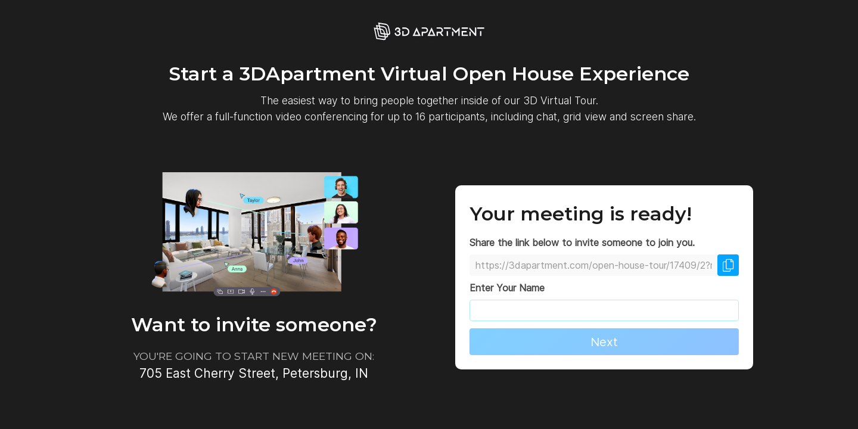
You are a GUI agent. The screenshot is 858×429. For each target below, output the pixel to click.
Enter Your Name (507, 288)
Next (604, 342)
